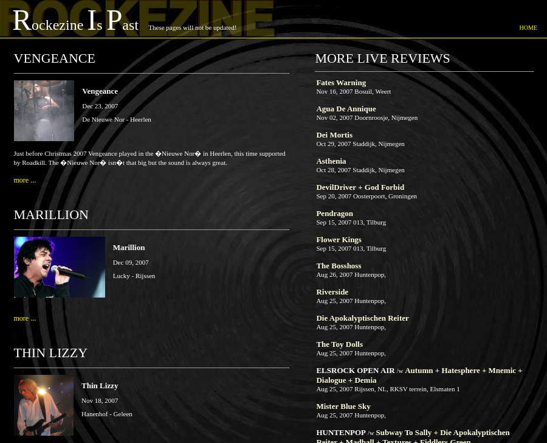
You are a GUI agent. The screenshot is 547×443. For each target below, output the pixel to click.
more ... (25, 180)
